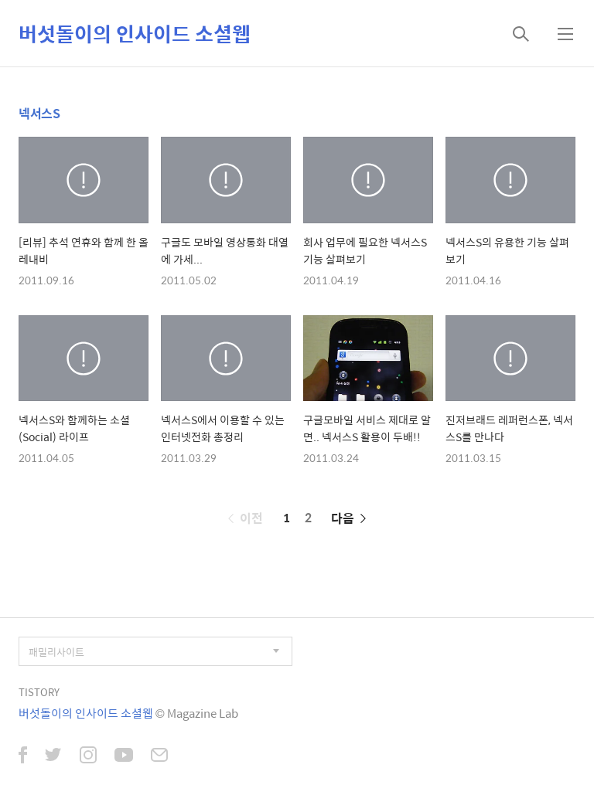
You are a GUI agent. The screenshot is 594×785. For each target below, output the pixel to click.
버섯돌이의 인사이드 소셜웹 (135, 33)
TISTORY (39, 692)
